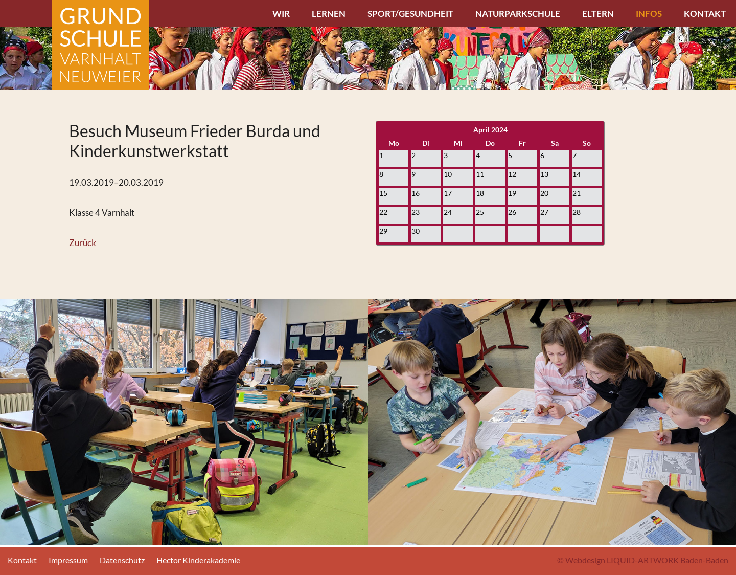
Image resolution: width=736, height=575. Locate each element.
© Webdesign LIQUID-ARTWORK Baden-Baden (642, 560)
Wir (281, 13)
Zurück (82, 242)
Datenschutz (122, 560)
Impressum (68, 560)
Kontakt (705, 13)
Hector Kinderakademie (198, 560)
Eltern (598, 13)
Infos (649, 13)
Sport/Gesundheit (410, 13)
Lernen (329, 13)
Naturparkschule (517, 13)
